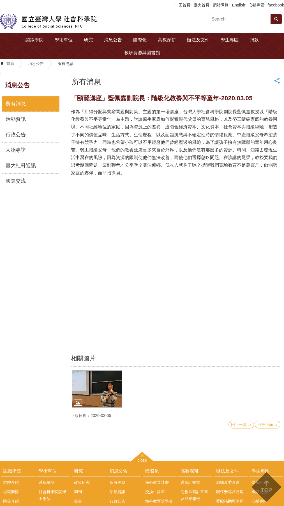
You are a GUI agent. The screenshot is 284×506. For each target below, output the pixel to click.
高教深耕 (167, 39)
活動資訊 (16, 119)
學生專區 (230, 39)
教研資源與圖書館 (142, 52)
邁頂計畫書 (190, 482)
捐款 (254, 39)
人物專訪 (16, 150)
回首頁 (184, 5)
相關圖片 (83, 358)
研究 (88, 39)
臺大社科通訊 (21, 165)
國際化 (140, 39)
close (142, 459)
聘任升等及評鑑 (230, 491)
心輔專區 (256, 5)
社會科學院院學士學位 (52, 495)
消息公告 (113, 39)
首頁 (10, 63)
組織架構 (11, 491)
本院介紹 (11, 482)
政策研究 (82, 482)
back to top (266, 487)
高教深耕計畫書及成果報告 (194, 495)
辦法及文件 (198, 39)
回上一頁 (239, 424)
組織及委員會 (228, 482)
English (238, 5)
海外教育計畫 (157, 482)
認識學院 (34, 39)
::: (2, 73)
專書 (78, 501)
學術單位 (64, 39)
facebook (276, 5)
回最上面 (265, 424)
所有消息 (65, 63)
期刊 (78, 491)
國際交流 (16, 181)
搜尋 (276, 19)
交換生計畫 (155, 491)
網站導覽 (220, 5)
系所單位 (46, 482)
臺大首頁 (201, 5)
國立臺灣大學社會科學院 (48, 21)
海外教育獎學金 (159, 501)
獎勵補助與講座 (230, 501)
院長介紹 (11, 501)
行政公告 (16, 134)
